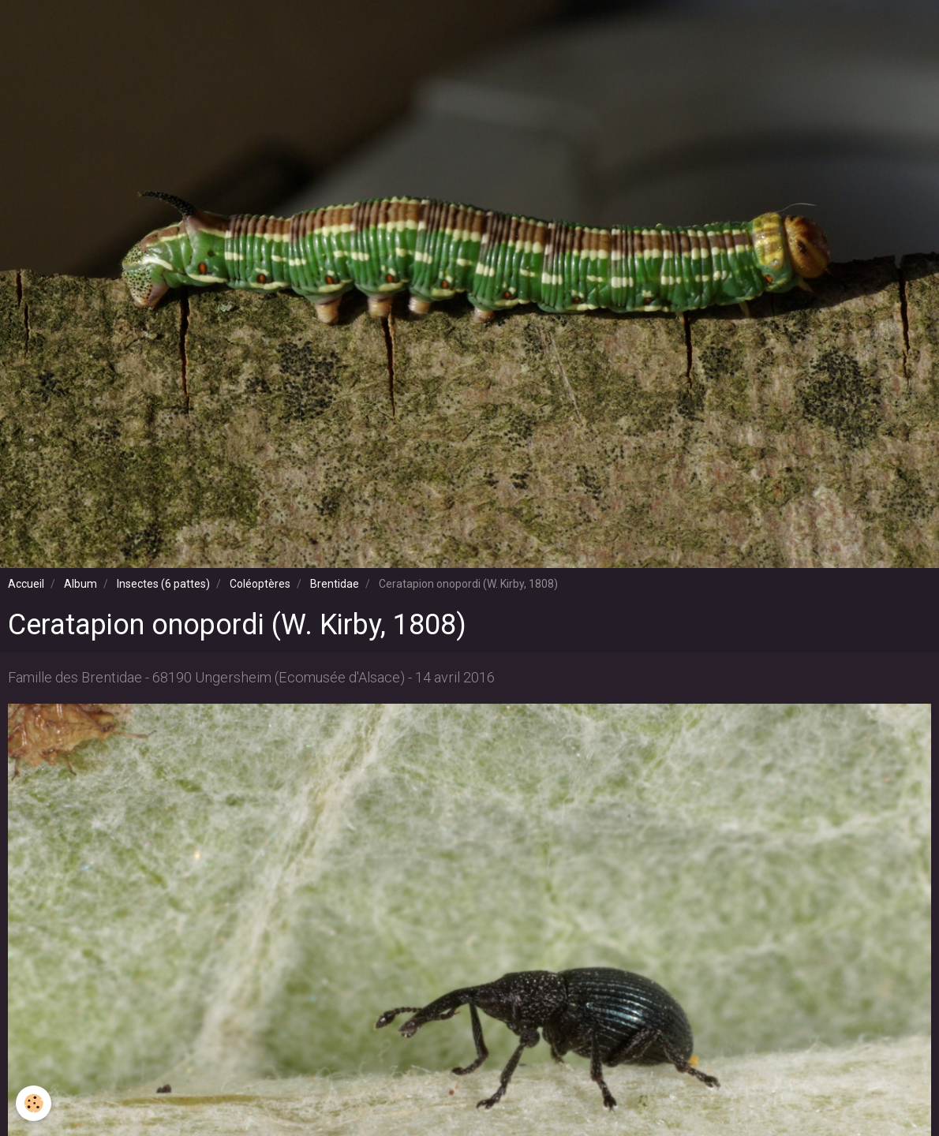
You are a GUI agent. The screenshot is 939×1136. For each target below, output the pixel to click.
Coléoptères (260, 583)
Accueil (26, 583)
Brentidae (334, 583)
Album (80, 583)
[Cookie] (33, 1103)
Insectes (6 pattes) (163, 583)
